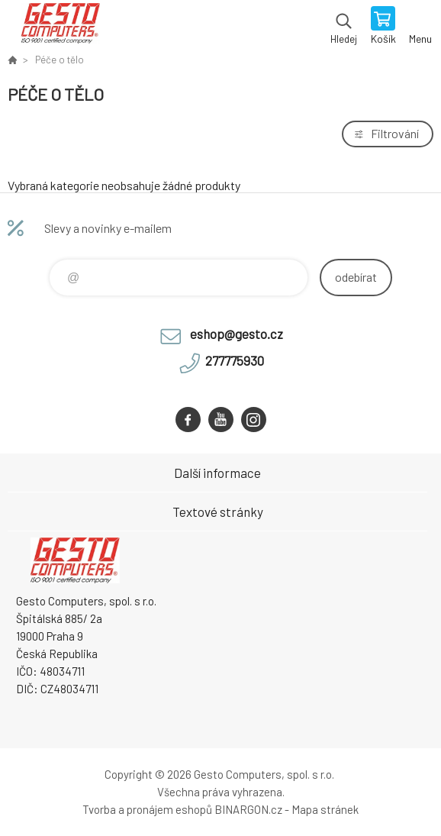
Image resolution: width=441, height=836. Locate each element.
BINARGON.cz (248, 809)
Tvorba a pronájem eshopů (147, 809)
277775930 (234, 360)
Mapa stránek (325, 809)
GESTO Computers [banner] (60, 26)
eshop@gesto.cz (236, 333)
